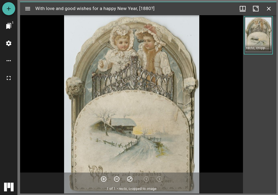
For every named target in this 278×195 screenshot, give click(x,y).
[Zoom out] (116, 179)
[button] (258, 35)
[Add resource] (8, 8)
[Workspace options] (8, 60)
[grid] (259, 104)
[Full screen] (8, 78)
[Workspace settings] (8, 43)
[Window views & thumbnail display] (242, 8)
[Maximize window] (255, 8)
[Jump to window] (8, 26)
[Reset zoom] (129, 179)
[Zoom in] (103, 179)
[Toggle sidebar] (27, 8)
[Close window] (268, 8)
